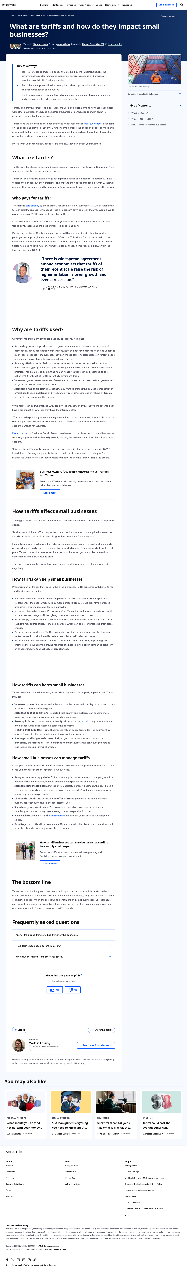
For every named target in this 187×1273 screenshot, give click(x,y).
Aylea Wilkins (63, 44)
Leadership (10, 1172)
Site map (9, 1196)
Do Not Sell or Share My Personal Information (144, 1178)
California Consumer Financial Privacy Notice (144, 1209)
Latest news (70, 1172)
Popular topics (71, 1178)
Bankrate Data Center (15, 1184)
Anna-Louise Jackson (109, 1133)
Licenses (128, 1215)
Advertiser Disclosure (168, 16)
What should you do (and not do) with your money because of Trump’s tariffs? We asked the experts (24, 1130)
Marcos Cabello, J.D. (154, 1133)
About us (9, 1166)
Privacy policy (131, 1166)
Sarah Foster (15, 1133)
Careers (9, 1190)
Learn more (50, 492)
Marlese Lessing (40, 44)
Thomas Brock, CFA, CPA (93, 44)
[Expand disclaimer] (180, 94)
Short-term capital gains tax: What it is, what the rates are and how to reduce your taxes (116, 1130)
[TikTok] (34, 1259)
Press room (11, 1178)
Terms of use (130, 1196)
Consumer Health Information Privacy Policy (143, 1184)
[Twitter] (12, 1259)
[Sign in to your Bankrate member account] (166, 5)
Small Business (22, 15)
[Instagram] (18, 1259)
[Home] (9, 5)
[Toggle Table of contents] (180, 105)
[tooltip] (82, 975)
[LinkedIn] (23, 1259)
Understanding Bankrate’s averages (139, 1190)
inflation (86, 721)
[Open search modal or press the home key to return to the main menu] (182, 5)
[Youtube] (29, 1259)
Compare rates (71, 1166)
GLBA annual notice (133, 1203)
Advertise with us (72, 1184)
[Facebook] (7, 1259)
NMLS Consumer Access (48, 1246)
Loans (12, 15)
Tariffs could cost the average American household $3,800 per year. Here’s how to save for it (160, 1130)
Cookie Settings (132, 1172)
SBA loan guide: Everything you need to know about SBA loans (70, 1127)
